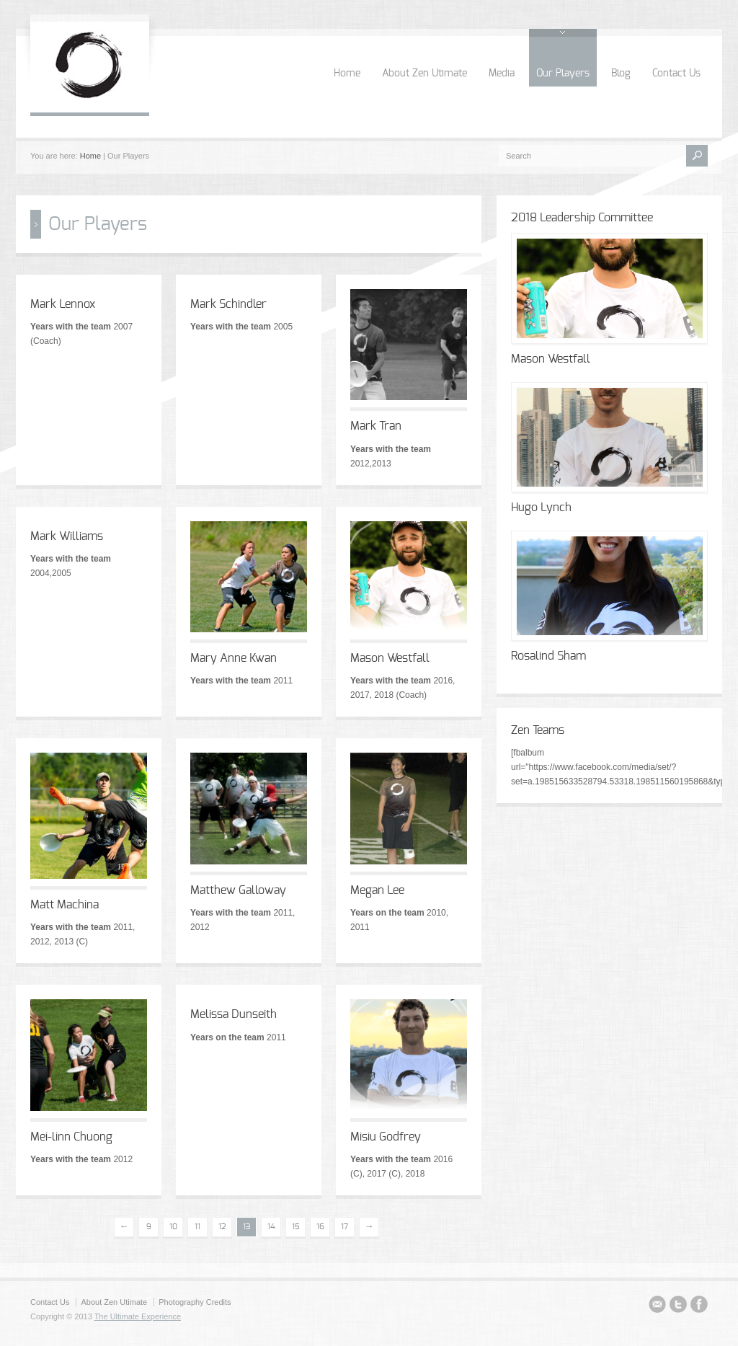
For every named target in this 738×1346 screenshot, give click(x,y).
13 (247, 1227)
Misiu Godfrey (385, 1137)
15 (296, 1227)
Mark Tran (375, 426)
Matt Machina (64, 905)
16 (320, 1227)
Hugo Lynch (541, 507)
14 (271, 1227)
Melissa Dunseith (233, 1014)
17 (344, 1227)
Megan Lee (377, 890)
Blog (621, 73)
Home (347, 73)
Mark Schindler (228, 304)
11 (197, 1227)
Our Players (563, 73)
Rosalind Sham (548, 656)
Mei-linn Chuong (71, 1137)
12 (222, 1227)
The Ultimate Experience (137, 1316)
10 (173, 1227)
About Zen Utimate (424, 73)
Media (502, 73)
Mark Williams (66, 536)
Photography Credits (195, 1302)
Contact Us (676, 73)
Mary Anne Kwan (233, 658)
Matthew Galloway (238, 890)
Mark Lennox (62, 304)
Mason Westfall (390, 658)
